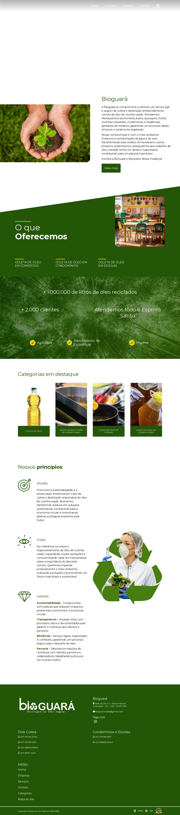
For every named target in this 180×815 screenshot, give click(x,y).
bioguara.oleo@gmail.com (108, 711)
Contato (145, 5)
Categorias (24, 793)
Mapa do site (26, 799)
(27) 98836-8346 (28, 747)
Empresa (110, 5)
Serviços (128, 5)
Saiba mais (111, 168)
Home (94, 5)
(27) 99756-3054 (27, 736)
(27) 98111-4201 (27, 753)
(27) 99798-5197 (27, 742)
